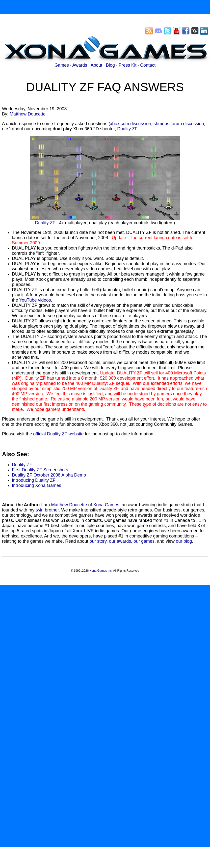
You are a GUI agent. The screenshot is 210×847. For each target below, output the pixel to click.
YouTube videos (35, 300)
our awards (120, 541)
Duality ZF (127, 128)
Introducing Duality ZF (33, 480)
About (96, 65)
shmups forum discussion (179, 123)
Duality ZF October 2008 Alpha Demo (49, 475)
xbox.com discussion (130, 123)
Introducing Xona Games (36, 485)
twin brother (47, 510)
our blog (184, 541)
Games (61, 65)
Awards (79, 65)
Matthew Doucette (28, 114)
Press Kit (127, 65)
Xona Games (106, 504)
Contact (148, 65)
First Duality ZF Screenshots (40, 469)
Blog (110, 65)
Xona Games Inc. (100, 570)
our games (144, 541)
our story (97, 541)
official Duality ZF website (58, 433)
